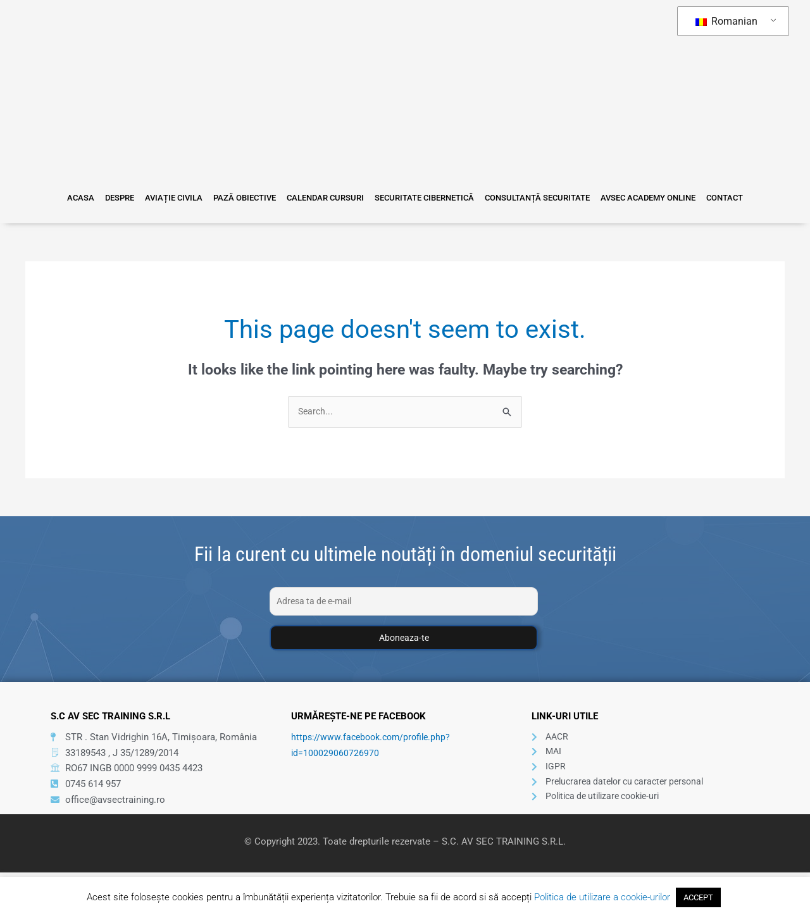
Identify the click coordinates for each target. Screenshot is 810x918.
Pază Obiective (250, 197)
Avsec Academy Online (630, 197)
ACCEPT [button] (698, 897)
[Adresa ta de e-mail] (404, 602)
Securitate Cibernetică (418, 197)
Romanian (726, 21)
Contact (701, 197)
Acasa (103, 197)
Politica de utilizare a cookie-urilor (602, 897)
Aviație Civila (185, 197)
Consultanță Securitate (525, 197)
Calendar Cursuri (325, 197)
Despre (136, 197)
